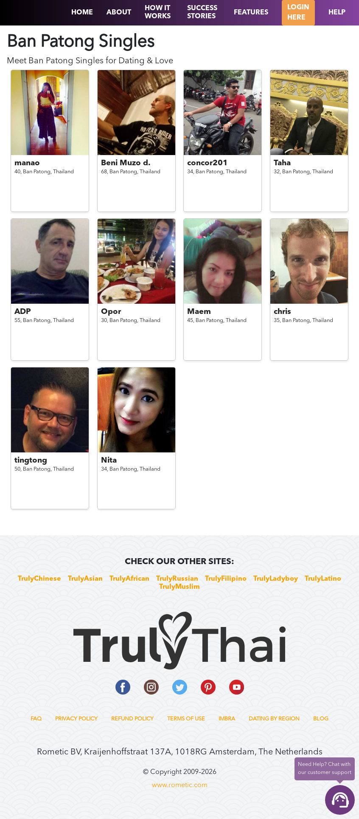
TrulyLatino (323, 579)
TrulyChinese (39, 579)
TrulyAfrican (129, 579)
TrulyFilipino (226, 579)
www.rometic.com (180, 785)
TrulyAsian (85, 579)
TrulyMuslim (179, 587)
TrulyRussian (177, 579)
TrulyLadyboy (275, 579)
